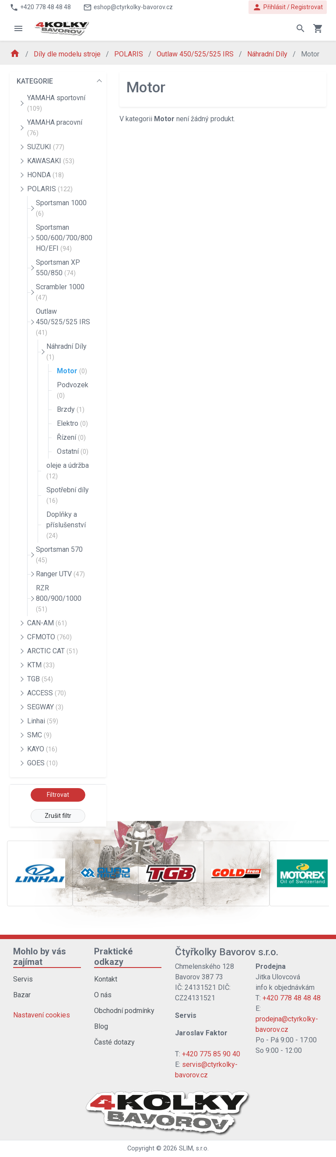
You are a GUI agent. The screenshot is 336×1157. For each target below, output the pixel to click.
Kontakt (105, 979)
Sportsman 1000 (61, 208)
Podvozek (72, 390)
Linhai (42, 721)
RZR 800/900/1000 (58, 598)
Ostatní (72, 451)
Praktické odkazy (113, 956)
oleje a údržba (67, 470)
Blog (101, 1026)
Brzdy (70, 409)
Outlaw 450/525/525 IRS (196, 54)
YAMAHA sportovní (56, 103)
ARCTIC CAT (52, 651)
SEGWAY (45, 707)
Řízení (71, 437)
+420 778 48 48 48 (291, 998)
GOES (42, 763)
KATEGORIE (35, 81)
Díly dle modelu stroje (68, 54)
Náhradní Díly (268, 54)
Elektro (72, 423)
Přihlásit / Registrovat (287, 7)
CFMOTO (49, 637)
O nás (103, 995)
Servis (23, 979)
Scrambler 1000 (60, 292)
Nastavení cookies (41, 1015)
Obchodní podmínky (124, 1010)
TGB (40, 679)
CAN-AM (47, 623)
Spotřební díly (67, 495)
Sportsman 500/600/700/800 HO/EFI (64, 237)
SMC (39, 735)
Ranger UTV (60, 574)
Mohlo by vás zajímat (39, 956)
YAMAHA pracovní (54, 127)
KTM (41, 665)
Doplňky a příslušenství (66, 524)
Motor (72, 371)
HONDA (45, 175)
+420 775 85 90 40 (211, 1054)
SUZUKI (45, 147)
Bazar (22, 995)
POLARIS (129, 54)
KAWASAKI (50, 161)
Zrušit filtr (58, 815)
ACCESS (46, 693)
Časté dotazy (114, 1042)
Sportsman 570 (59, 554)
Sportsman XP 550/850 (58, 267)
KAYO (42, 749)
